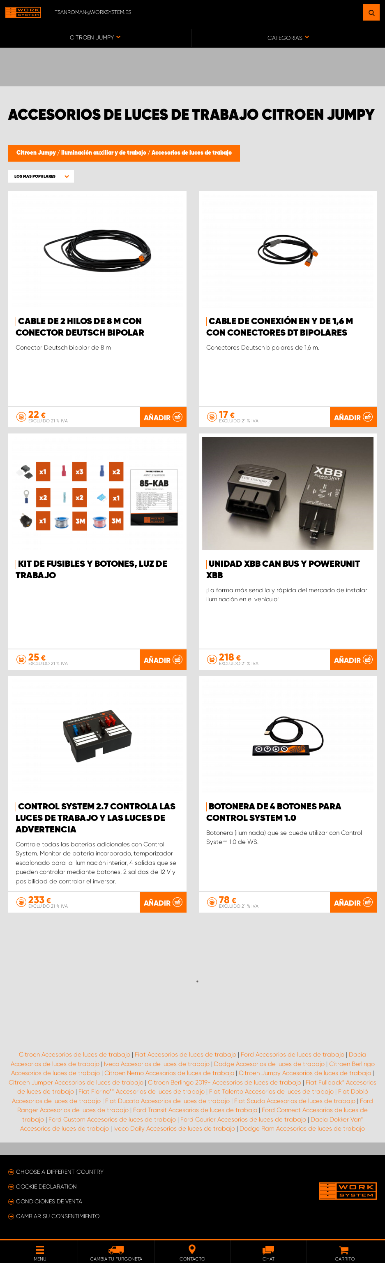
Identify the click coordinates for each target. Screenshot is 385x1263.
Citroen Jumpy (36, 153)
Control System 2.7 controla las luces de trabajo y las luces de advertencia (95, 818)
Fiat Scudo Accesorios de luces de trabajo (294, 1101)
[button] (41, 176)
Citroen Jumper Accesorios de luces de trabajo (76, 1082)
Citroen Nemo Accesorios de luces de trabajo (169, 1073)
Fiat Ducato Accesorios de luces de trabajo (167, 1101)
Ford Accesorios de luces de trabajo (292, 1054)
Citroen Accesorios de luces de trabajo (74, 1054)
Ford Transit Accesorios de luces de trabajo (195, 1110)
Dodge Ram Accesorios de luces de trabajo (302, 1128)
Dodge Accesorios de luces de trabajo (269, 1064)
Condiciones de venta (49, 1201)
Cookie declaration (46, 1186)
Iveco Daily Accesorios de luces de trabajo (174, 1128)
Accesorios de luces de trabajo (192, 153)
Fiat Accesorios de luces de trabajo (185, 1054)
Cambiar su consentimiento (57, 1216)
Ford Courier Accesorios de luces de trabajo (243, 1119)
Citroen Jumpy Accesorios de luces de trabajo (305, 1073)
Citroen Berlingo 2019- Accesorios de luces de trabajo (224, 1082)
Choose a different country (60, 1171)
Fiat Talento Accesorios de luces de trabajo (271, 1091)
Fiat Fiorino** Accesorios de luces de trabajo (141, 1091)
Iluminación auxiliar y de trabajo (104, 153)
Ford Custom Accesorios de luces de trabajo (112, 1119)
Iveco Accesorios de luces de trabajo (157, 1064)
